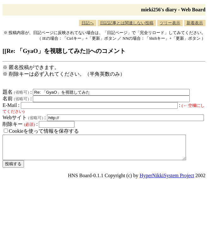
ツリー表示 (170, 22)
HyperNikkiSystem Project (167, 180)
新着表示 (195, 22)
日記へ (87, 22)
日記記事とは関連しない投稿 (126, 22)
